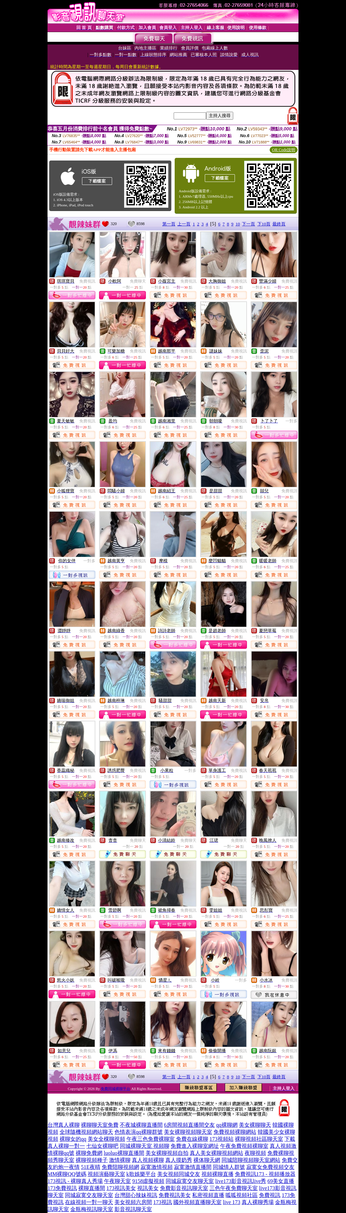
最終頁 (278, 223)
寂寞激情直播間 (192, 1167)
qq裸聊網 (227, 1125)
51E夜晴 (90, 1167)
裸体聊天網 (206, 1160)
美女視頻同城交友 (178, 1174)
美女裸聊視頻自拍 (167, 1153)
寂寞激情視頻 (157, 1167)
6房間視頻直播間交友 (189, 1125)
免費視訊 (87, 281)
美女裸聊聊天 (255, 1125)
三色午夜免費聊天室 (233, 1188)
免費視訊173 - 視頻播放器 (265, 1174)
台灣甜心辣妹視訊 (135, 1195)
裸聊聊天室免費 (99, 1125)
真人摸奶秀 (178, 1160)
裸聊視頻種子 (92, 1160)
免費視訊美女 (175, 1195)
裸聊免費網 (89, 1153)
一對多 (291, 421)
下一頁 (248, 223)
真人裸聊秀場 (258, 1202)
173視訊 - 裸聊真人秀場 (75, 1181)
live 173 (231, 1202)
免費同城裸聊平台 (115, 1089)
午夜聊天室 (117, 1181)
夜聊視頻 (255, 1153)
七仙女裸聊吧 (102, 1146)
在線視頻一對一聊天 (89, 1202)
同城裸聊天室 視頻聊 (144, 1146)
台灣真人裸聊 (64, 1125)
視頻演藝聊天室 (106, 1174)
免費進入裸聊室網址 (195, 1146)
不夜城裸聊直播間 (141, 1125)
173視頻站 (221, 1139)
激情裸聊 (120, 1160)
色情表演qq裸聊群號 (138, 1132)
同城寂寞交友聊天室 (190, 1181)
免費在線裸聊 (192, 1139)
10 (238, 223)
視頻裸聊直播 (217, 1174)
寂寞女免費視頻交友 (270, 1167)
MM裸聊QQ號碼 (67, 1174)
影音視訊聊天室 (133, 1209)
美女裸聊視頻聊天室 (188, 1132)
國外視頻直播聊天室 (197, 1202)
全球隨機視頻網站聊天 (86, 1132)
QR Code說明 (283, 149)
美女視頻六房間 (133, 1202)
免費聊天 (138, 281)
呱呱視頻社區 (242, 1195)
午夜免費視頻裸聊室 (244, 1146)
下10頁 (263, 223)
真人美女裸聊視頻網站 (216, 1153)
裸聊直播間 (91, 1188)
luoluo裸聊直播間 (124, 1153)
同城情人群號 (229, 1167)
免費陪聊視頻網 (120, 1167)
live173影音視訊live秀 (240, 1181)
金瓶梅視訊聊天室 (91, 1209)
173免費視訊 (62, 1188)
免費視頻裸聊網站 (234, 1132)
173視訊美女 (121, 1188)
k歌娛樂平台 (141, 1174)
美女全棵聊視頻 (106, 1139)
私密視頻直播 (208, 1195)
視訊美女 (148, 1188)
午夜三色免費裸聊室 (150, 1139)
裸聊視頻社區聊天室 (259, 1139)
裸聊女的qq (73, 1139)
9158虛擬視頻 (148, 1181)
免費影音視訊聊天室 (184, 1188)
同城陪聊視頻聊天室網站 (251, 1160)
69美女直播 (280, 1181)
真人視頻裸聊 (148, 1160)
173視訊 (162, 1202)
